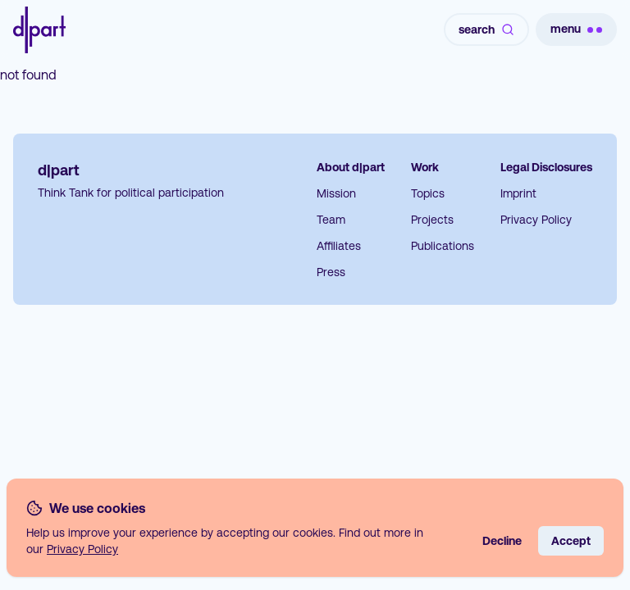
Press (331, 272)
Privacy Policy (536, 219)
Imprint (518, 193)
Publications (442, 245)
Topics (428, 193)
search (486, 29)
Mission (336, 193)
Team (331, 219)
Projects (432, 219)
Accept (571, 540)
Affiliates (339, 245)
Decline (502, 540)
